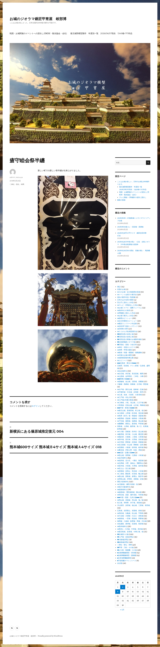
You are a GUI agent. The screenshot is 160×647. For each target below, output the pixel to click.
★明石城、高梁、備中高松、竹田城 (130, 495)
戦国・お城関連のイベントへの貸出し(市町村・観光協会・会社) (38, 33)
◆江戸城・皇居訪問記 (125, 537)
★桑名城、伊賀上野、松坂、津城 (129, 450)
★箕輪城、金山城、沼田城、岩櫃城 (130, 381)
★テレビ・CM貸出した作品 (127, 305)
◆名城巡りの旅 (123, 534)
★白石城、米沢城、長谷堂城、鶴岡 (130, 374)
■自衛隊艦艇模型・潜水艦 (126, 553)
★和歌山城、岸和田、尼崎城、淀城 (130, 479)
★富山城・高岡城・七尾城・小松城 (130, 455)
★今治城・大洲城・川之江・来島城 (130, 516)
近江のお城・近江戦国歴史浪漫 (128, 292)
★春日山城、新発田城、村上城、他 (130, 410)
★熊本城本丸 (122, 526)
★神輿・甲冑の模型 (124, 350)
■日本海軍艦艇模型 (124, 558)
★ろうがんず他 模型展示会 (127, 331)
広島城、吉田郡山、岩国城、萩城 (129, 511)
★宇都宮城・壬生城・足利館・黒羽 (130, 392)
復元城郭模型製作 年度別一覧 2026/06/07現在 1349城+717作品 (101, 33)
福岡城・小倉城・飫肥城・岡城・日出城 (131, 521)
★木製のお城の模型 (124, 355)
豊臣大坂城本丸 (123, 482)
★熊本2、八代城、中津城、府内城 (130, 529)
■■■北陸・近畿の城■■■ (125, 453)
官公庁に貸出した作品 (125, 302)
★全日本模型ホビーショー (127, 321)
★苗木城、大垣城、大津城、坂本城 (130, 466)
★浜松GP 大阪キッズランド (127, 326)
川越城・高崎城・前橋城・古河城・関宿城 (132, 384)
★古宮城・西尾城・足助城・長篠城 (130, 442)
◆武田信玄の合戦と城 (125, 337)
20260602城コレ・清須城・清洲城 (130, 227)
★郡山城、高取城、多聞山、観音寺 (130, 476)
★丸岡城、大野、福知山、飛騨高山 (130, 463)
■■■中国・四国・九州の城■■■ (128, 497)
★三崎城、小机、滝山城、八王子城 (130, 403)
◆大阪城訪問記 (123, 539)
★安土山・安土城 (123, 468)
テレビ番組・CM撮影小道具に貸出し (132, 197)
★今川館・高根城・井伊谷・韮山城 (130, 431)
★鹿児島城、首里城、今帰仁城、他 (130, 532)
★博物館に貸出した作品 (126, 313)
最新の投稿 (121, 200)
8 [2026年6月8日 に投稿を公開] (117, 592)
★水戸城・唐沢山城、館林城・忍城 (130, 389)
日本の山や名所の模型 (125, 300)
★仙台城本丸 (122, 371)
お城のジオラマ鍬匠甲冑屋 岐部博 (38, 19)
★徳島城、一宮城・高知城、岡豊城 (130, 518)
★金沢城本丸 (122, 458)
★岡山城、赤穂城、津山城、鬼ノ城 (130, 500)
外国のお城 (121, 289)
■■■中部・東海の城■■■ (125, 408)
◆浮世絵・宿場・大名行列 (127, 345)
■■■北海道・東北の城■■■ (126, 363)
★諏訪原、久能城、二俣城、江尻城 (130, 437)
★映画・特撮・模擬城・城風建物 (129, 352)
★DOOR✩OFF (122, 329)
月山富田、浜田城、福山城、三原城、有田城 (133, 505)
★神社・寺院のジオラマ (126, 347)
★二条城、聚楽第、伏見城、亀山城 (130, 474)
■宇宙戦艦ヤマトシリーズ (126, 561)
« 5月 (122, 610)
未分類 (119, 563)
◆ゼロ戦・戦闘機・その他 (127, 550)
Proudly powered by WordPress (50, 636)
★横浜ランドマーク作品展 (127, 323)
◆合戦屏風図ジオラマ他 (126, 342)
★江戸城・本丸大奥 (124, 397)
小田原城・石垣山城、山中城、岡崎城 (131, 405)
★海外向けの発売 (123, 310)
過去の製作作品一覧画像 (126, 297)
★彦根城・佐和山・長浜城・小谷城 (130, 471)
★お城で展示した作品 (125, 316)
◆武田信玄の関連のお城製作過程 (129, 339)
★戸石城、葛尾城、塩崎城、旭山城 (130, 421)
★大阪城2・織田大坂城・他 (127, 484)
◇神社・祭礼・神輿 (17, 184)
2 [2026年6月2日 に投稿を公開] (122, 587)
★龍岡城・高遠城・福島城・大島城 (130, 418)
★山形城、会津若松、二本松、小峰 (130, 376)
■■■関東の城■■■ (123, 379)
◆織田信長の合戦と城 (125, 334)
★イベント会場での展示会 (127, 295)
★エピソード (122, 360)
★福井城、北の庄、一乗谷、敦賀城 (130, 460)
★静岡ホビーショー (124, 318)
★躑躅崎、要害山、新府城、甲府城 (130, 424)
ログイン (36, 406)
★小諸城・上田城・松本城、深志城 (130, 413)
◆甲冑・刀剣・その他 (125, 547)
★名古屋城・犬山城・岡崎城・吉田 (130, 445)
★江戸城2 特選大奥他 (125, 400)
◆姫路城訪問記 (123, 542)
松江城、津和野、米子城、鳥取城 (129, 503)
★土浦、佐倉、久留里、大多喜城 (129, 395)
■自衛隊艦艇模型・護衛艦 (126, 555)
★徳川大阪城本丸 (123, 487)
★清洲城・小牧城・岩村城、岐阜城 (130, 447)
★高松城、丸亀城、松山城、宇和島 (130, 513)
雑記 (118, 287)
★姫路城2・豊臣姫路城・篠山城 (129, 492)
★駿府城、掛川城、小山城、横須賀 (130, 434)
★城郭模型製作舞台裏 (125, 358)
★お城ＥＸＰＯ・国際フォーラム (129, 308)
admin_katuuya (16, 177)
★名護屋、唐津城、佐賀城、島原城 (130, 524)
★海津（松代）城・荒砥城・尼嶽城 (130, 416)
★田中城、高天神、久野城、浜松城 (130, 439)
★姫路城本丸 (122, 489)
